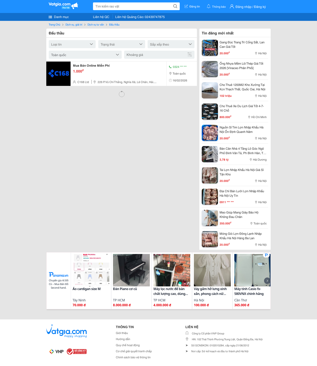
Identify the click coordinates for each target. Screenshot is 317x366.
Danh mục (59, 16)
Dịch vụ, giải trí (74, 24)
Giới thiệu (122, 333)
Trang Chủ (54, 24)
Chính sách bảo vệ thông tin (133, 357)
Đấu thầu (114, 24)
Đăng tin (192, 6)
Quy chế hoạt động (128, 345)
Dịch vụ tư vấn (96, 24)
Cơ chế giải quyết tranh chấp (134, 351)
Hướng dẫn (123, 339)
